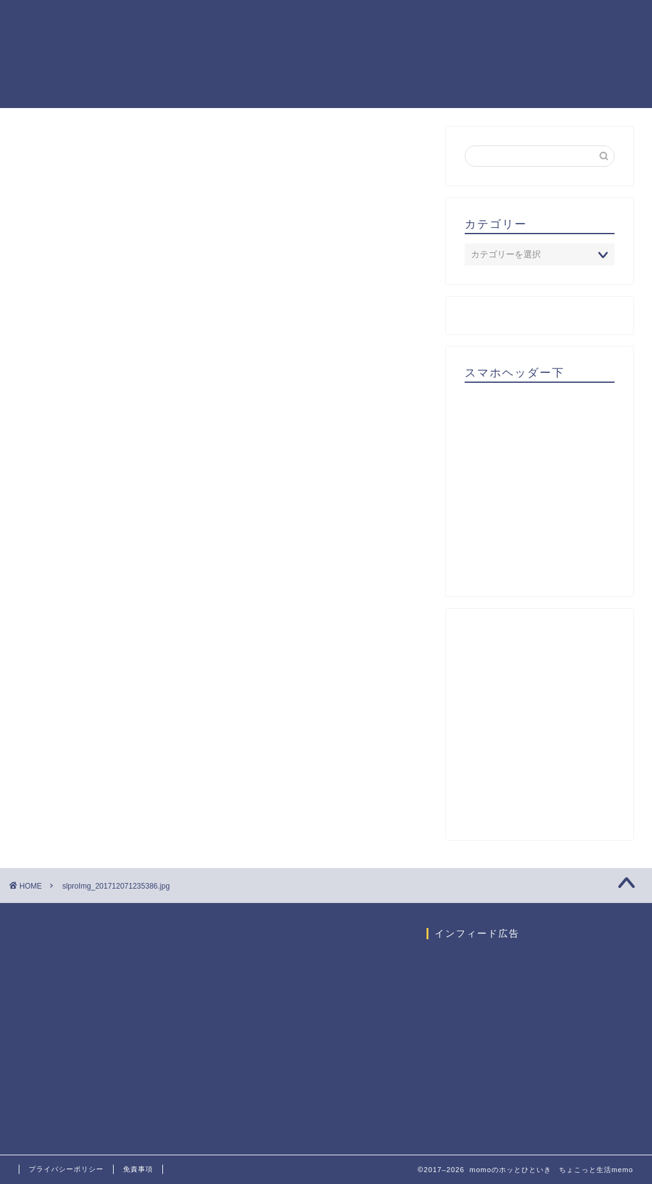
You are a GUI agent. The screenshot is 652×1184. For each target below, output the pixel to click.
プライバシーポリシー (66, 1169)
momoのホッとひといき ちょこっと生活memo (53, 54)
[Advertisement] (558, 489)
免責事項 (138, 1169)
